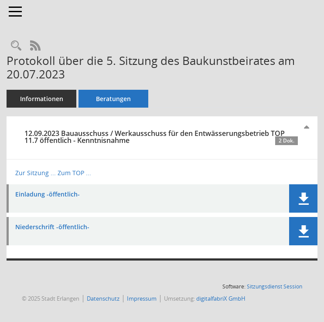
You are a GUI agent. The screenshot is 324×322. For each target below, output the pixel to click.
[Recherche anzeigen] (16, 46)
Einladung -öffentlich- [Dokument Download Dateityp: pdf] (47, 194)
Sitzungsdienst (274, 286)
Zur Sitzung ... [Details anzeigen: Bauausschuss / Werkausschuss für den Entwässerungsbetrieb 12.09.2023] (35, 173)
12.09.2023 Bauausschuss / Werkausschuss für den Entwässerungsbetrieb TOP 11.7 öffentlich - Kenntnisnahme (161, 137)
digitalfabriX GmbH (221, 298)
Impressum (142, 298)
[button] (303, 198)
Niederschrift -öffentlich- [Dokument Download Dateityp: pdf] (52, 227)
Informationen (41, 99)
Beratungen (113, 99)
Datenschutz (103, 298)
